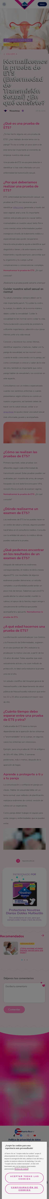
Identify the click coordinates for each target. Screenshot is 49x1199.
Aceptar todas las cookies (24, 1177)
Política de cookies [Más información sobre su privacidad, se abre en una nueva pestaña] (21, 1169)
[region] (24, 1170)
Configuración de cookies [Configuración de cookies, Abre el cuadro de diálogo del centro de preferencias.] (24, 1188)
